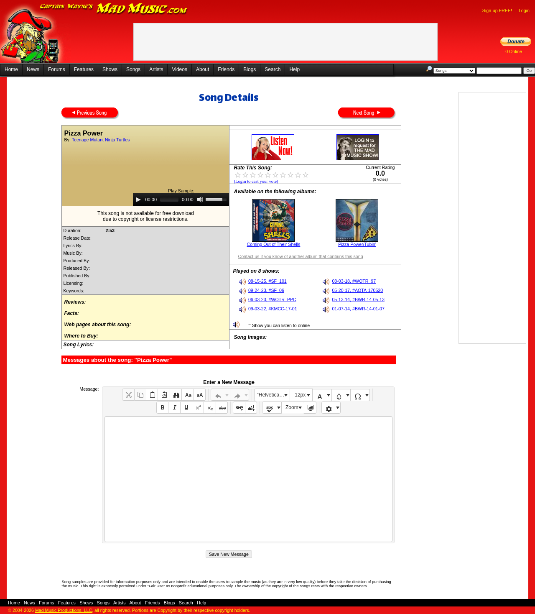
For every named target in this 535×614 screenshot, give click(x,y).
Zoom (291, 407)
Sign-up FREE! (497, 10)
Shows (109, 69)
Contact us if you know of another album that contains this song (300, 256)
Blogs (249, 69)
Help (294, 69)
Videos (179, 69)
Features (84, 69)
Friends (226, 69)
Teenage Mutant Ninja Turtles (101, 139)
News (33, 69)
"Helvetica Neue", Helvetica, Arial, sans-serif (273, 395)
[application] (181, 199)
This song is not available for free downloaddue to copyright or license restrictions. (145, 216)
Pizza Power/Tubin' (357, 244)
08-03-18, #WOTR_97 (354, 281)
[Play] (138, 199)
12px (300, 395)
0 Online (513, 51)
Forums (56, 69)
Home (11, 69)
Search (272, 69)
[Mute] (200, 199)
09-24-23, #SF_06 (266, 290)
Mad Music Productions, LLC (63, 610)
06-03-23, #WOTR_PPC (272, 299)
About (202, 69)
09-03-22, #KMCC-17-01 (272, 308)
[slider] (169, 199)
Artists (156, 69)
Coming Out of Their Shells (274, 244)
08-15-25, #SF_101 (267, 281)
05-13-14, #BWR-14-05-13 (358, 299)
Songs (133, 69)
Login (524, 10)
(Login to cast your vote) (256, 181)
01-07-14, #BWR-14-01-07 (358, 308)
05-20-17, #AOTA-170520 (357, 290)
